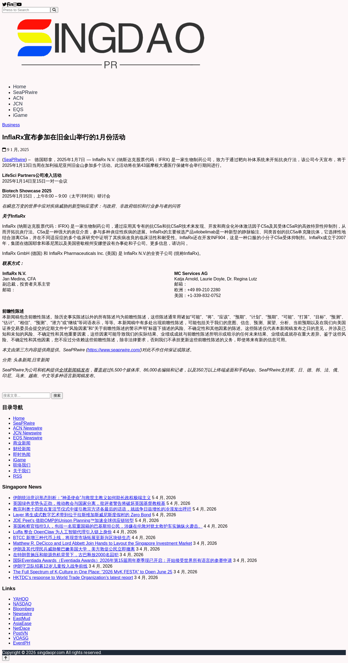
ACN (18, 98)
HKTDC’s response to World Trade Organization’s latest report (73, 577)
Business (11, 125)
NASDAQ (22, 604)
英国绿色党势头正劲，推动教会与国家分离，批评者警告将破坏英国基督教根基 (89, 503)
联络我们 (21, 465)
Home (19, 86)
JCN (18, 104)
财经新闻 (21, 448)
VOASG (21, 638)
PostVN (20, 633)
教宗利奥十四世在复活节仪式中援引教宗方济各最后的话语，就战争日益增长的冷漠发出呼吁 (102, 509)
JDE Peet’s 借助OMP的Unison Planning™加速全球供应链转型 (73, 520)
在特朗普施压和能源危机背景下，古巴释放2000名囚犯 (66, 554)
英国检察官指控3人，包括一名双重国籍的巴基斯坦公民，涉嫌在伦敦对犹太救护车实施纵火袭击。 (108, 526)
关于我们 (21, 470)
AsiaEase (22, 623)
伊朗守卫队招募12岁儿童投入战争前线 (50, 566)
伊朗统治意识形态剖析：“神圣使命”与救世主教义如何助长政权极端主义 (82, 497)
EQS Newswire (27, 438)
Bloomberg (23, 608)
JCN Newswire (27, 433)
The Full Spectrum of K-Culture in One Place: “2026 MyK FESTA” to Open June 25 (92, 572)
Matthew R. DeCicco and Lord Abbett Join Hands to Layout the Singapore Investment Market (102, 543)
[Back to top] (5, 658)
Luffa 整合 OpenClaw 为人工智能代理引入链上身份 (62, 532)
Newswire (22, 613)
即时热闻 (21, 454)
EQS (18, 109)
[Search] (54, 10)
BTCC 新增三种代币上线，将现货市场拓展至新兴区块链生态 (71, 537)
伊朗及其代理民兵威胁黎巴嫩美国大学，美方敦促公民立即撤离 (74, 549)
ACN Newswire (27, 428)
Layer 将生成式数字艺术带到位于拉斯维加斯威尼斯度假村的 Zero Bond (82, 514)
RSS (17, 476)
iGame (20, 115)
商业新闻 (21, 443)
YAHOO (21, 599)
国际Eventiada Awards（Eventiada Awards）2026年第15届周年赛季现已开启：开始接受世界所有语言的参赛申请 (122, 560)
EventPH (21, 643)
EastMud (21, 618)
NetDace (21, 628)
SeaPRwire (25, 92)
